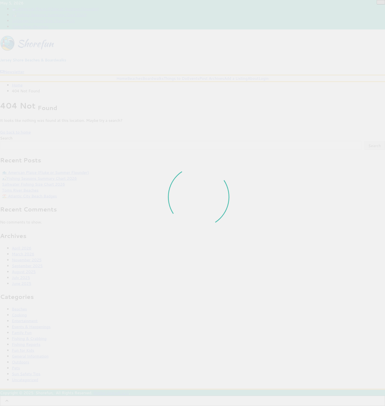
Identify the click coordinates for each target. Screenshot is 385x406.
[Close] (381, 2)
